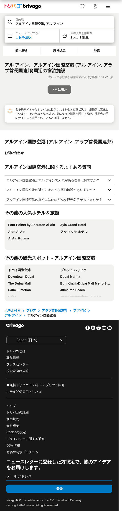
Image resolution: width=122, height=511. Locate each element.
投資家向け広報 (17, 371)
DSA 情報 (13, 445)
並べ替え (21, 50)
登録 (59, 488)
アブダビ (79, 310)
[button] (59, 22)
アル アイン (13, 315)
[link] (82, 6)
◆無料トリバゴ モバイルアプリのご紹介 (35, 385)
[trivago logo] (23, 6)
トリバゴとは (15, 351)
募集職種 (12, 357)
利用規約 (12, 419)
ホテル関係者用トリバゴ (23, 391)
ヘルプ (11, 406)
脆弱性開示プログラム (22, 452)
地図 (97, 50)
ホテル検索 (12, 310)
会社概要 (12, 425)
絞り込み (59, 50)
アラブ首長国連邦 (54, 310)
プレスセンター (17, 364)
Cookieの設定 (16, 432)
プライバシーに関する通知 (25, 439)
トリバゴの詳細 (17, 412)
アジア (31, 310)
